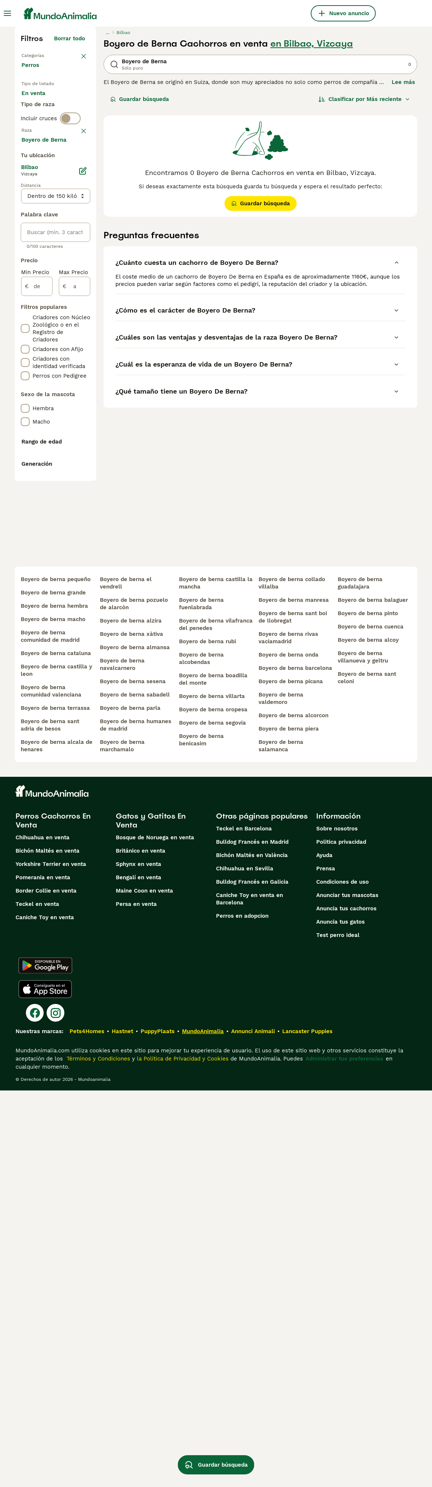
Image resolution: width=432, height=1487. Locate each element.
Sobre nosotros (337, 1225)
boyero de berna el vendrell (126, 979)
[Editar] (82, 387)
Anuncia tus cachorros (346, 1305)
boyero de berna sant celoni (367, 1074)
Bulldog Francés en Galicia (252, 1278)
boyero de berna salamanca (281, 1142)
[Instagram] (55, 1409)
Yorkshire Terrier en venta (51, 1260)
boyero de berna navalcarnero (122, 1061)
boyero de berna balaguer (373, 996)
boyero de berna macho (53, 1015)
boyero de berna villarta (212, 1092)
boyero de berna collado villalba (292, 979)
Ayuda (324, 1251)
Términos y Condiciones (97, 1455)
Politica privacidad (341, 1238)
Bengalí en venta (138, 1274)
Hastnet (122, 1427)
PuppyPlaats (158, 1427)
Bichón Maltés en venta (48, 1247)
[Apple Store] (45, 1386)
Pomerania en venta (43, 1274)
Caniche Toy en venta (45, 1314)
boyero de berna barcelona (295, 1064)
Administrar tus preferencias (344, 1455)
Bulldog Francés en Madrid (252, 1238)
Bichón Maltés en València (252, 1251)
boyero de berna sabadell (135, 1091)
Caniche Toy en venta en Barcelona (249, 1295)
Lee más (403, 82)
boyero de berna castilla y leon (56, 1067)
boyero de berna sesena (133, 1078)
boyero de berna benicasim (201, 1136)
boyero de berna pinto (368, 1009)
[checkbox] (25, 219)
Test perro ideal (338, 1331)
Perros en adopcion (242, 1312)
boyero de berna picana (291, 1078)
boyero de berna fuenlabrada (201, 1000)
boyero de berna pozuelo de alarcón (134, 1000)
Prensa (325, 1265)
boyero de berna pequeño (56, 975)
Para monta (43, 137)
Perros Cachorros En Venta (53, 1217)
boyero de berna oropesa (213, 1106)
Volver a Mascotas (46, 54)
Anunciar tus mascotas (347, 1291)
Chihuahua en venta (43, 1234)
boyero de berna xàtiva (131, 1030)
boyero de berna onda (288, 1051)
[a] (74, 502)
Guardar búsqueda (139, 99)
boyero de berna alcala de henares (56, 1142)
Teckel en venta (37, 1300)
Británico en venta (140, 1247)
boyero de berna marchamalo (122, 1142)
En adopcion (44, 120)
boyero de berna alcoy (368, 1036)
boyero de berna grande (53, 989)
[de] (37, 502)
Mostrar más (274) (65, 354)
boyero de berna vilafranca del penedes (216, 1021)
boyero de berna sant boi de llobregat (293, 1013)
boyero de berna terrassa (55, 1104)
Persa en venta (136, 1300)
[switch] (70, 166)
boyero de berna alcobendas (201, 1055)
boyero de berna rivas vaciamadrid (288, 1034)
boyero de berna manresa (294, 996)
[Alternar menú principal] (7, 13)
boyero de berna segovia (212, 1119)
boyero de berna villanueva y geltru (363, 1053)
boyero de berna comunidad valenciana (51, 1087)
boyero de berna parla (130, 1104)
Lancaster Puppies (307, 1427)
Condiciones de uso (342, 1278)
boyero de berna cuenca (371, 1023)
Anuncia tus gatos (340, 1318)
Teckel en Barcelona (244, 1225)
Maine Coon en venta (144, 1287)
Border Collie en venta (46, 1287)
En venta (39, 102)
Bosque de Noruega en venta (155, 1234)
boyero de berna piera (289, 1125)
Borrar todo (69, 38)
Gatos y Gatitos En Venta (151, 1217)
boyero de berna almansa (135, 1044)
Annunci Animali (253, 1427)
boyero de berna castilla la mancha (216, 979)
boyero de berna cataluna (56, 1049)
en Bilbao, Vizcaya (311, 43)
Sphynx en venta (138, 1260)
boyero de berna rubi (207, 1038)
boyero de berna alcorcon (293, 1112)
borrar (76, 181)
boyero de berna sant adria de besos (50, 1122)
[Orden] (364, 99)
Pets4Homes (87, 1427)
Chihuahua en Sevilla (244, 1265)
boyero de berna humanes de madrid (135, 1122)
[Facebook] (35, 1409)
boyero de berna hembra (54, 1002)
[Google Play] (45, 1362)
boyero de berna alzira (131, 1017)
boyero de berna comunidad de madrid (50, 1033)
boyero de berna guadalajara (360, 979)
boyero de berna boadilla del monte (213, 1076)
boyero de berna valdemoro (281, 1095)
